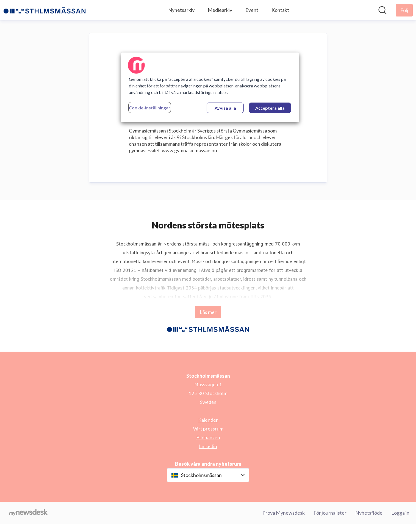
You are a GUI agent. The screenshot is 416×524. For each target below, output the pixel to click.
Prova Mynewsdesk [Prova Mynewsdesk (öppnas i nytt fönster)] (283, 513)
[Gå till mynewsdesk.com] (28, 513)
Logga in (400, 513)
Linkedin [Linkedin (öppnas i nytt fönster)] (208, 446)
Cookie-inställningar (149, 107)
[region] (210, 87)
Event (251, 10)
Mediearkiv (220, 10)
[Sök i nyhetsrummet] (382, 10)
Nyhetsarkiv (181, 10)
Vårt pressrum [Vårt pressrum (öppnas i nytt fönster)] (208, 429)
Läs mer (208, 312)
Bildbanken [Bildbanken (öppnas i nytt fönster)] (208, 437)
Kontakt (280, 10)
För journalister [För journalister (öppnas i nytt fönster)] (330, 513)
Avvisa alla (225, 108)
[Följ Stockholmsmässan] (404, 10)
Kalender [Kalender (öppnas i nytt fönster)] (208, 420)
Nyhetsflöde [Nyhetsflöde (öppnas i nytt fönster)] (368, 513)
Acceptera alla (270, 108)
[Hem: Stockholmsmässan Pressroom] (44, 10)
